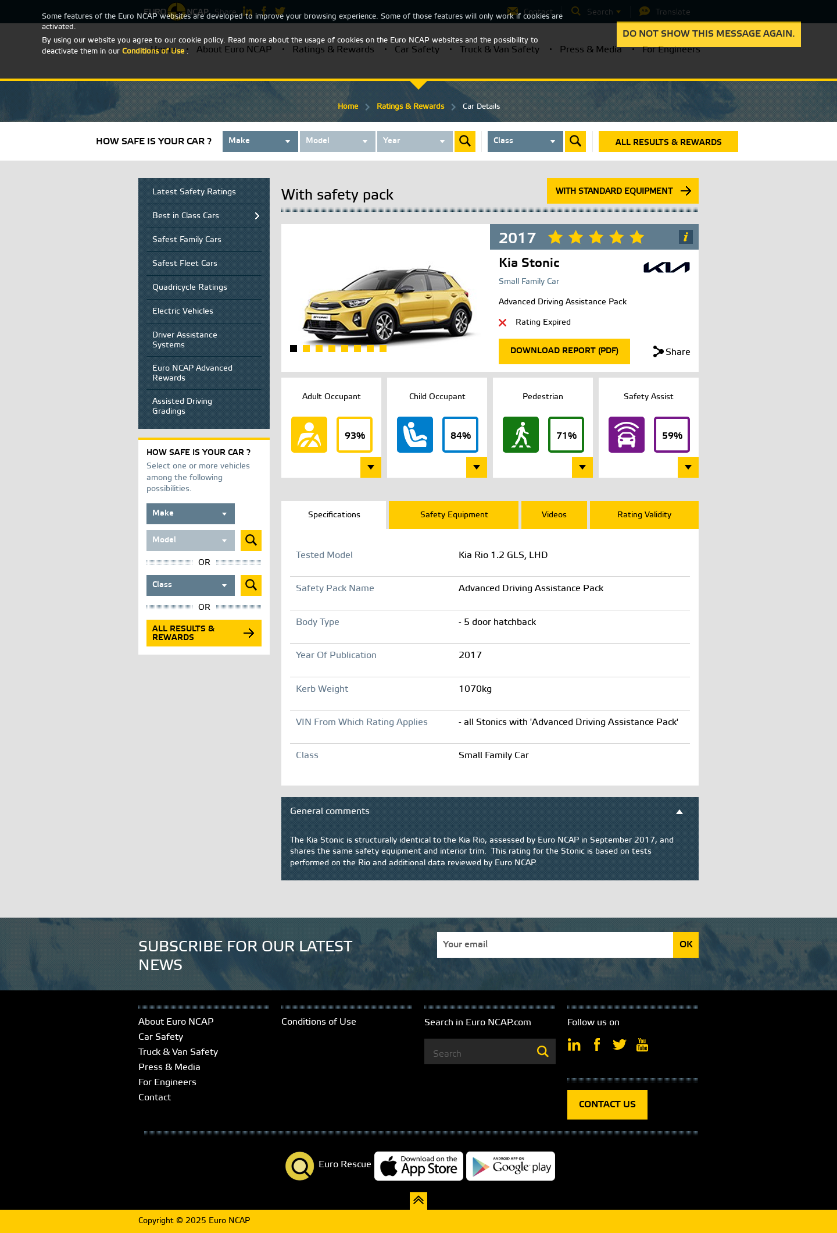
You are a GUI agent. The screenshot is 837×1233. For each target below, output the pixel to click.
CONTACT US (607, 1104)
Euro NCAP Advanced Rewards (192, 373)
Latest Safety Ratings (194, 192)
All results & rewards (669, 143)
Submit (465, 141)
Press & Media (169, 1067)
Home (348, 106)
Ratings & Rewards (410, 106)
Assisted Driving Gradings (182, 407)
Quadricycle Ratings (189, 288)
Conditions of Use (318, 1022)
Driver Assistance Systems (184, 340)
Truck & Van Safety (178, 1052)
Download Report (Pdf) (564, 351)
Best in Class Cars (185, 216)
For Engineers (167, 1082)
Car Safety (160, 1037)
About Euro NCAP (176, 1022)
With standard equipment (614, 192)
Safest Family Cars (186, 240)
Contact (154, 1097)
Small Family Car (529, 282)
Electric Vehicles (182, 312)
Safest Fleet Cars (184, 264)
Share (678, 352)
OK (686, 944)
